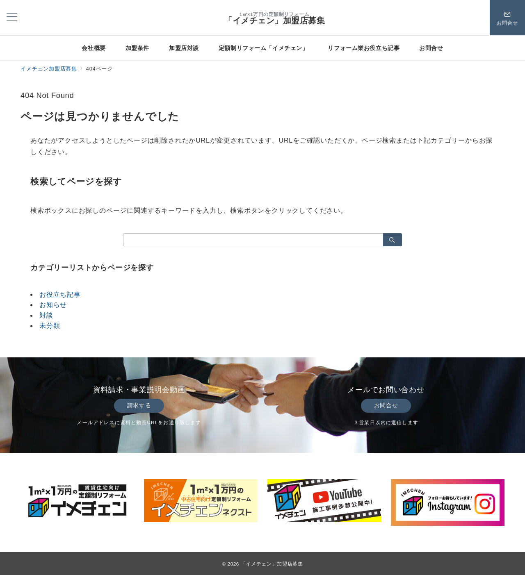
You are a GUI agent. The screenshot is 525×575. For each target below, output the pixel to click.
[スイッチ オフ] (507, 17)
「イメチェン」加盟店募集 (274, 20)
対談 (46, 315)
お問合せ (386, 405)
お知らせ (53, 304)
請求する (139, 405)
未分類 (49, 325)
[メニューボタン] (12, 17)
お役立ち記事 (60, 294)
